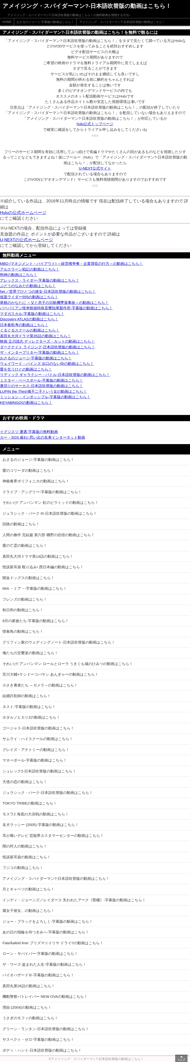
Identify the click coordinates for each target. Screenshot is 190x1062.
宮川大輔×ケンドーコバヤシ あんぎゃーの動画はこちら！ (50, 674)
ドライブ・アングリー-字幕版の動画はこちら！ (42, 492)
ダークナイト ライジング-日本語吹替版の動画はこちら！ (47, 347)
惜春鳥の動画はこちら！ (22, 631)
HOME (6, 22)
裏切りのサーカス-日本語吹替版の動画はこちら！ (41, 386)
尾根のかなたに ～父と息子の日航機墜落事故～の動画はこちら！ (54, 302)
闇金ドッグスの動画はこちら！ (28, 578)
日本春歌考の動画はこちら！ (24, 325)
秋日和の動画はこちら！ (22, 610)
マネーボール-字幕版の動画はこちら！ (34, 760)
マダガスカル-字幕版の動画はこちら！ (32, 314)
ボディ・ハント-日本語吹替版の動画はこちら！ (42, 1050)
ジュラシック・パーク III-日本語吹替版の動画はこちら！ (49, 513)
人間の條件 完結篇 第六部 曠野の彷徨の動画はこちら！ (48, 535)
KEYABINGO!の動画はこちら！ (26, 402)
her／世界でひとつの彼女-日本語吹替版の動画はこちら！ (48, 291)
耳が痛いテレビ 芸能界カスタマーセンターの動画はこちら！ (53, 835)
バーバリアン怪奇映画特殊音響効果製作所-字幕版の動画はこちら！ (56, 308)
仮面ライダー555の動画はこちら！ (29, 297)
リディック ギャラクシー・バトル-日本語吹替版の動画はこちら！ (55, 375)
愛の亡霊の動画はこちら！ (24, 545)
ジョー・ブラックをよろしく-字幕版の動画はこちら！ (47, 921)
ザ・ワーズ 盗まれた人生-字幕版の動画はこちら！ (44, 964)
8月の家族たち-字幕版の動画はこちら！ (35, 621)
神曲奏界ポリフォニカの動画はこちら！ (35, 481)
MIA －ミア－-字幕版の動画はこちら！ (34, 588)
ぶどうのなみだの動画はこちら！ (28, 286)
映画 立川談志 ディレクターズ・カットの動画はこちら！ (47, 341)
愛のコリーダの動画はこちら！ (28, 470)
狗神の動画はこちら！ (18, 275)
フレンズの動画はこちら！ (24, 599)
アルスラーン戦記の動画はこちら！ (29, 269)
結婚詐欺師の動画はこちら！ (26, 696)
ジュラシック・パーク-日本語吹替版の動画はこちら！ (47, 792)
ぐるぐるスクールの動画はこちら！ (29, 330)
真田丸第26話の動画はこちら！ (28, 986)
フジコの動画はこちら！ (22, 867)
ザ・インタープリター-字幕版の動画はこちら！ (39, 352)
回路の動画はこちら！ (21, 524)
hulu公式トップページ (95, 124)
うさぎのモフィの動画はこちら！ (30, 1018)
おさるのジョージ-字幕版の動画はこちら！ (45, 22)
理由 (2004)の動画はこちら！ (26, 1007)
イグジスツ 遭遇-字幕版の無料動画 (29, 432)
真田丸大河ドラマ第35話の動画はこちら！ (35, 336)
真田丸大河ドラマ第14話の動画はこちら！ (37, 556)
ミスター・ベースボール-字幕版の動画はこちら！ (41, 380)
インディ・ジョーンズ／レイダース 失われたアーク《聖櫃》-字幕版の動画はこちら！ (74, 900)
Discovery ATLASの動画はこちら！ (29, 319)
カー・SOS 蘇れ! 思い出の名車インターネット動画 (42, 437)
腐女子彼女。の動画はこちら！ (28, 910)
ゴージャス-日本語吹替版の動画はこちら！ (38, 728)
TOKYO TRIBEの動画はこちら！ (29, 803)
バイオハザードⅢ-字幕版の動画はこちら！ (38, 975)
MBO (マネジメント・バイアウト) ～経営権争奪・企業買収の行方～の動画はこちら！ (71, 263)
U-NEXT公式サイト (95, 168)
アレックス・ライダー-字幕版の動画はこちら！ (39, 280)
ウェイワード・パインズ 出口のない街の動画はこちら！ (47, 363)
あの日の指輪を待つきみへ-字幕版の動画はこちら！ (45, 932)
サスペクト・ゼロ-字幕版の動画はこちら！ (38, 1039)
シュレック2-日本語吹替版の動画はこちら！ (39, 771)
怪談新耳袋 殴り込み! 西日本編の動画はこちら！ (43, 567)
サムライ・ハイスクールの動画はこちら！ (37, 739)
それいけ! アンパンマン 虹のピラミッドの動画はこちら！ (50, 502)
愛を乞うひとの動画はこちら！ (26, 369)
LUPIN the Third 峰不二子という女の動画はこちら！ (43, 391)
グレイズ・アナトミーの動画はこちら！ (35, 749)
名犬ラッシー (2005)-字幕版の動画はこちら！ (40, 825)
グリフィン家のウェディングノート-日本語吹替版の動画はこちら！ (58, 642)
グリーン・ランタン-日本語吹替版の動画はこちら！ (45, 1029)
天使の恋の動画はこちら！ (24, 782)
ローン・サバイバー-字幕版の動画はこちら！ (40, 953)
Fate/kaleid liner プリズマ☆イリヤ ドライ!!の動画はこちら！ (52, 943)
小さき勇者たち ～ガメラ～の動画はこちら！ (40, 685)
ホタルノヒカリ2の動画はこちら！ (31, 717)
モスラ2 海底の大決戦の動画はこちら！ (35, 814)
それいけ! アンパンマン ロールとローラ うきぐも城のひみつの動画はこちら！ (67, 664)
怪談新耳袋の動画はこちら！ (26, 857)
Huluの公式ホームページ (23, 212)
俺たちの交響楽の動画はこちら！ (30, 653)
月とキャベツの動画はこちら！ (28, 889)
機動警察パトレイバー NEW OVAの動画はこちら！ (45, 996)
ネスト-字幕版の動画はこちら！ (29, 707)
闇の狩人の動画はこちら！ (24, 846)
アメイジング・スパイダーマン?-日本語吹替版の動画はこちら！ (122, 22)
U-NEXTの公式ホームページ (26, 239)
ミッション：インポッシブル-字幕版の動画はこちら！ (45, 397)
